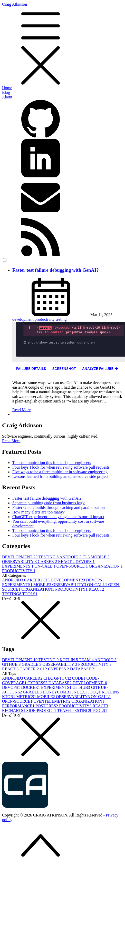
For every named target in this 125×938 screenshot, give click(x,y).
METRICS (26, 696)
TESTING (49, 557)
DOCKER (31, 687)
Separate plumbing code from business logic (48, 503)
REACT (66, 561)
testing (61, 319)
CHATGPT (54, 678)
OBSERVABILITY (20, 561)
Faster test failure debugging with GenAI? (55, 270)
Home (7, 88)
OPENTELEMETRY (52, 701)
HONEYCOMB (57, 692)
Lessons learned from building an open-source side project (60, 476)
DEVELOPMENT (20, 557)
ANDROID (70, 557)
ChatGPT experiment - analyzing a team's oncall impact (58, 517)
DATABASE (82, 669)
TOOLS (29, 594)
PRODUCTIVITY (18, 571)
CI (86, 557)
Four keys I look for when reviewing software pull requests (61, 467)
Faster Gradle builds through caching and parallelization (58, 507)
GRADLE (32, 664)
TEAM (86, 660)
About (7, 97)
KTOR (9, 696)
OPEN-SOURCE (72, 566)
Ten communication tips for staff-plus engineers (51, 462)
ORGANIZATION (106, 566)
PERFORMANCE (18, 706)
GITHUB (12, 664)
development (23, 319)
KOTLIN (69, 660)
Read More (21, 410)
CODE (79, 678)
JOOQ (95, 692)
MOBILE (100, 557)
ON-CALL (45, 566)
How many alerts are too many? (38, 512)
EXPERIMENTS (18, 566)
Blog (6, 92)
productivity (45, 319)
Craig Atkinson (62, 44)
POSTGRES (47, 706)
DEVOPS (84, 561)
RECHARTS (14, 710)
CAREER (48, 561)
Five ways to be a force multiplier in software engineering (60, 472)
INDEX (80, 692)
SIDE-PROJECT (41, 710)
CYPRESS (59, 669)
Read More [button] (11, 441)
